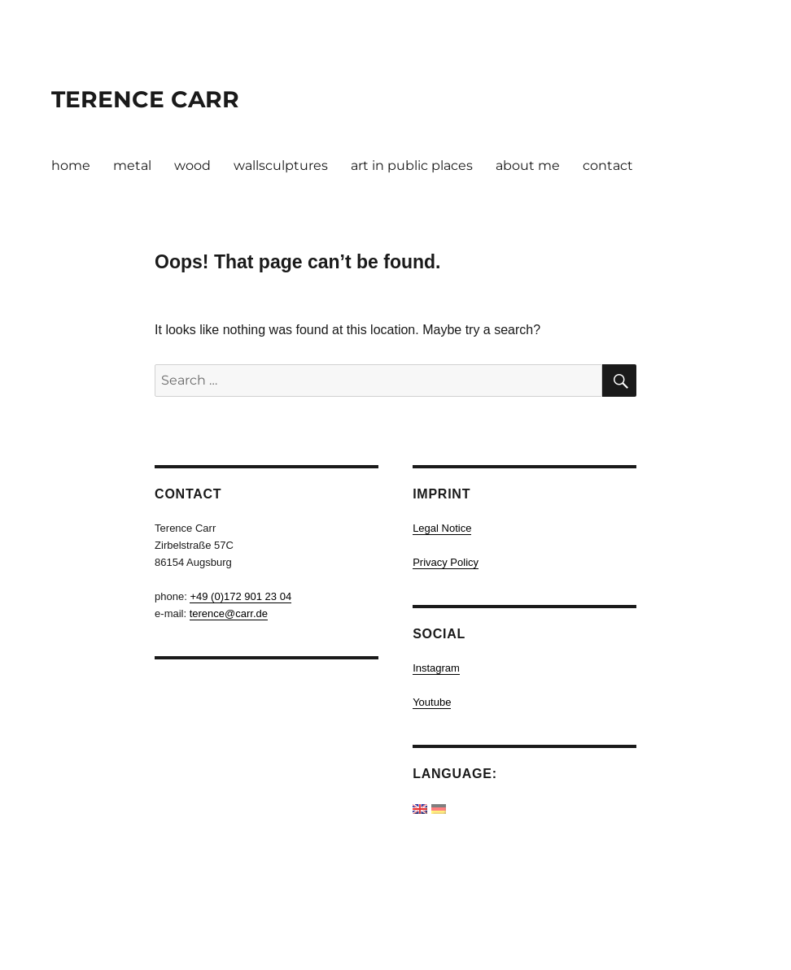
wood (192, 165)
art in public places (412, 165)
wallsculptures (281, 165)
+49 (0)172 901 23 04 (240, 596)
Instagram (436, 668)
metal (132, 165)
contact (608, 165)
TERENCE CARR (145, 99)
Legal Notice (442, 528)
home (70, 165)
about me (528, 165)
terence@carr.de (229, 613)
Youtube (432, 702)
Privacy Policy (446, 562)
